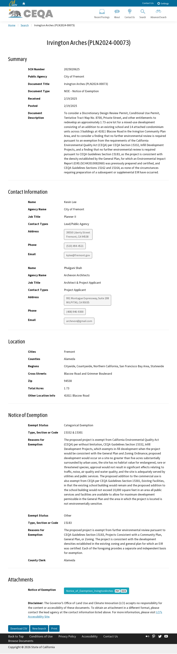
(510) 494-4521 (74, 246)
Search (143, 13)
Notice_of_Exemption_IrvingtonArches (96, 591)
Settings (163, 3)
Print (54, 629)
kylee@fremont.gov (78, 255)
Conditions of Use (41, 637)
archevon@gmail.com (79, 321)
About (117, 13)
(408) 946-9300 (74, 312)
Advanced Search (158, 13)
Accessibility (89, 637)
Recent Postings (102, 13)
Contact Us (148, 3)
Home (11, 25)
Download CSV (18, 629)
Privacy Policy (67, 637)
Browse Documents (20, 641)
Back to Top (16, 637)
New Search (39, 629)
